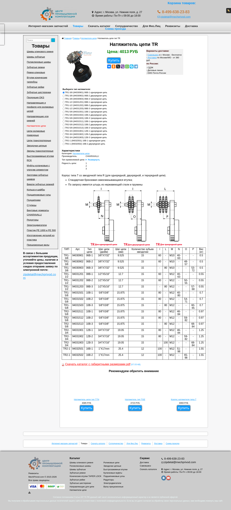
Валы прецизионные (113, 486)
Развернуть (94, 159)
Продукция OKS (35, 97)
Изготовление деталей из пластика (40, 237)
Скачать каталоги (148, 469)
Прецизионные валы (38, 245)
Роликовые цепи (111, 462)
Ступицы (31, 205)
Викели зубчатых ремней (40, 184)
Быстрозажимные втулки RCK (40, 158)
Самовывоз (153, 55)
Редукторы (32, 220)
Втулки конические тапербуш (37, 79)
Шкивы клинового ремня (40, 51)
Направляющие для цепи (82, 486)
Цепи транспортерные (39, 140)
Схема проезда (115, 28)
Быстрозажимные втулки (115, 469)
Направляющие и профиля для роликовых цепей (40, 107)
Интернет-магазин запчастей (48, 26)
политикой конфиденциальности (111, 501)
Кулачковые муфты (112, 473)
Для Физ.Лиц (151, 26)
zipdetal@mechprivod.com (174, 16)
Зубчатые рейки (35, 87)
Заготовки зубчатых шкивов (37, 177)
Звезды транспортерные (40, 151)
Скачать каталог (99, 26)
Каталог (75, 458)
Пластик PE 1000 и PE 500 (41, 230)
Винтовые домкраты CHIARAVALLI (38, 212)
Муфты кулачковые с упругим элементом (38, 167)
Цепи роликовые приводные (36, 133)
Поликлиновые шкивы (39, 62)
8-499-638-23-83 (173, 458)
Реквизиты (172, 26)
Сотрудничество (126, 26)
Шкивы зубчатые (36, 57)
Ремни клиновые (36, 72)
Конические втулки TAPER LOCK (85, 476)
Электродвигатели (37, 225)
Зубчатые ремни (36, 67)
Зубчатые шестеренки (39, 92)
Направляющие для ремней (37, 118)
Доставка (191, 26)
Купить (114, 60)
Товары (78, 26)
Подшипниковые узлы (39, 194)
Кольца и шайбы (36, 189)
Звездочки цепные (37, 145)
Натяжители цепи (36, 126)
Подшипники (34, 200)
